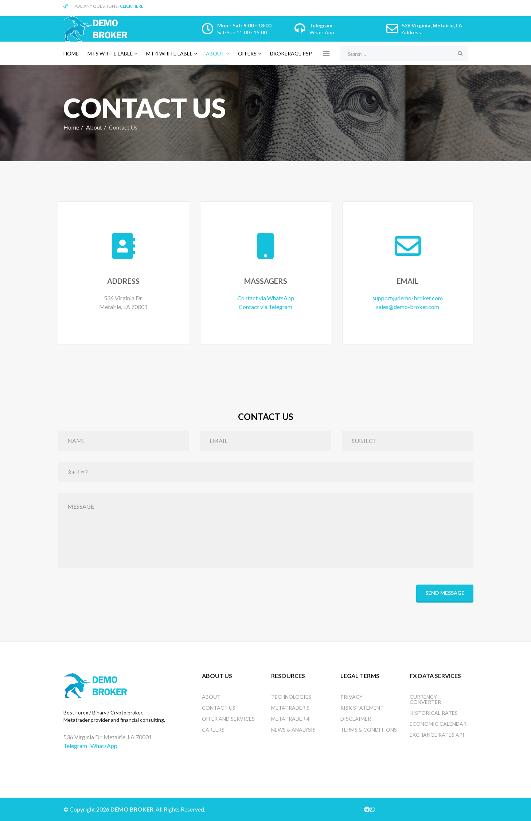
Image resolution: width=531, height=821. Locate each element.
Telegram (320, 25)
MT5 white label (110, 53)
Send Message (444, 593)
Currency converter (425, 699)
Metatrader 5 (290, 708)
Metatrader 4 (290, 719)
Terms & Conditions (368, 729)
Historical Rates (434, 713)
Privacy (351, 697)
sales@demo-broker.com (404, 306)
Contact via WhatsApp (264, 297)
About (215, 53)
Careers (213, 729)
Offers (247, 53)
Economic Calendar (438, 724)
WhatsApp (321, 32)
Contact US (218, 708)
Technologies (291, 697)
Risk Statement (362, 708)
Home (71, 53)
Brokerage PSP (291, 53)
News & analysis (293, 729)
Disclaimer (355, 719)
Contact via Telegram (264, 306)
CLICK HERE (132, 6)
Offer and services (228, 719)
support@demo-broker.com (405, 297)
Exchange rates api (437, 735)
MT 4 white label (169, 53)
